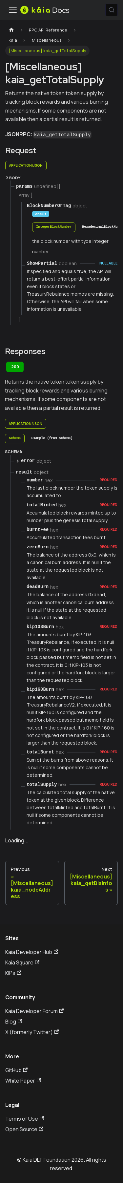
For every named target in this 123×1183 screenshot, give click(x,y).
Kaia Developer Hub (31, 952)
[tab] (53, 227)
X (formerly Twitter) (32, 1032)
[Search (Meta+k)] (111, 10)
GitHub (16, 1070)
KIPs (13, 973)
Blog (13, 1021)
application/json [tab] (26, 165)
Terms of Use (24, 1118)
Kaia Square (22, 962)
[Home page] (11, 30)
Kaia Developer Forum (34, 1011)
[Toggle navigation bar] (13, 10)
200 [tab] (15, 367)
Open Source (24, 1129)
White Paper (23, 1080)
